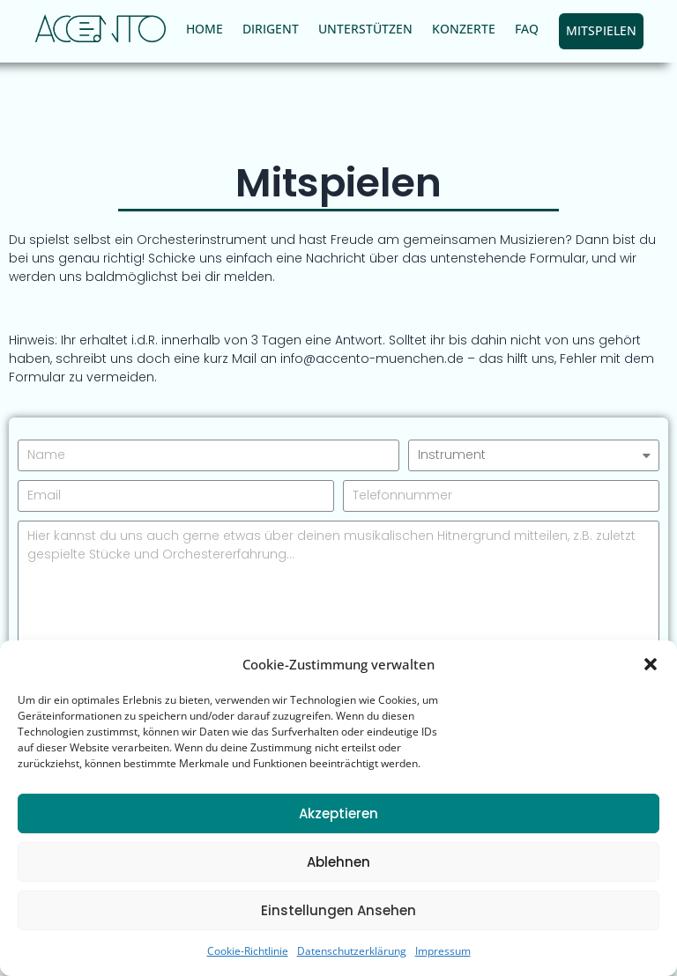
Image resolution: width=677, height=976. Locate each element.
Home (204, 28)
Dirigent (270, 28)
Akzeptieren (338, 813)
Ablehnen (338, 862)
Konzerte (463, 28)
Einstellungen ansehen (338, 910)
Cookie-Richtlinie (247, 950)
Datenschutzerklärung (351, 950)
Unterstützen (365, 28)
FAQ (527, 28)
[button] (650, 664)
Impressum (443, 950)
